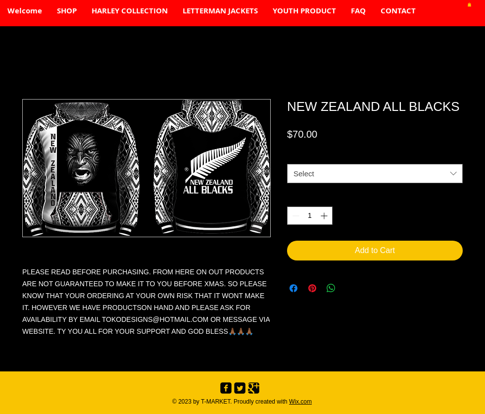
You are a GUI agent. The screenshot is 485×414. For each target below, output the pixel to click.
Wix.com (300, 401)
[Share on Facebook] (293, 288)
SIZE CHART (307, 154)
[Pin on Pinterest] (312, 288)
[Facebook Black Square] (226, 388)
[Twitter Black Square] (239, 388)
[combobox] (375, 173)
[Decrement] (295, 215)
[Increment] (325, 215)
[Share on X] (350, 288)
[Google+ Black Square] (253, 388)
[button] (469, 4)
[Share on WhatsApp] (331, 288)
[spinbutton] (310, 215)
